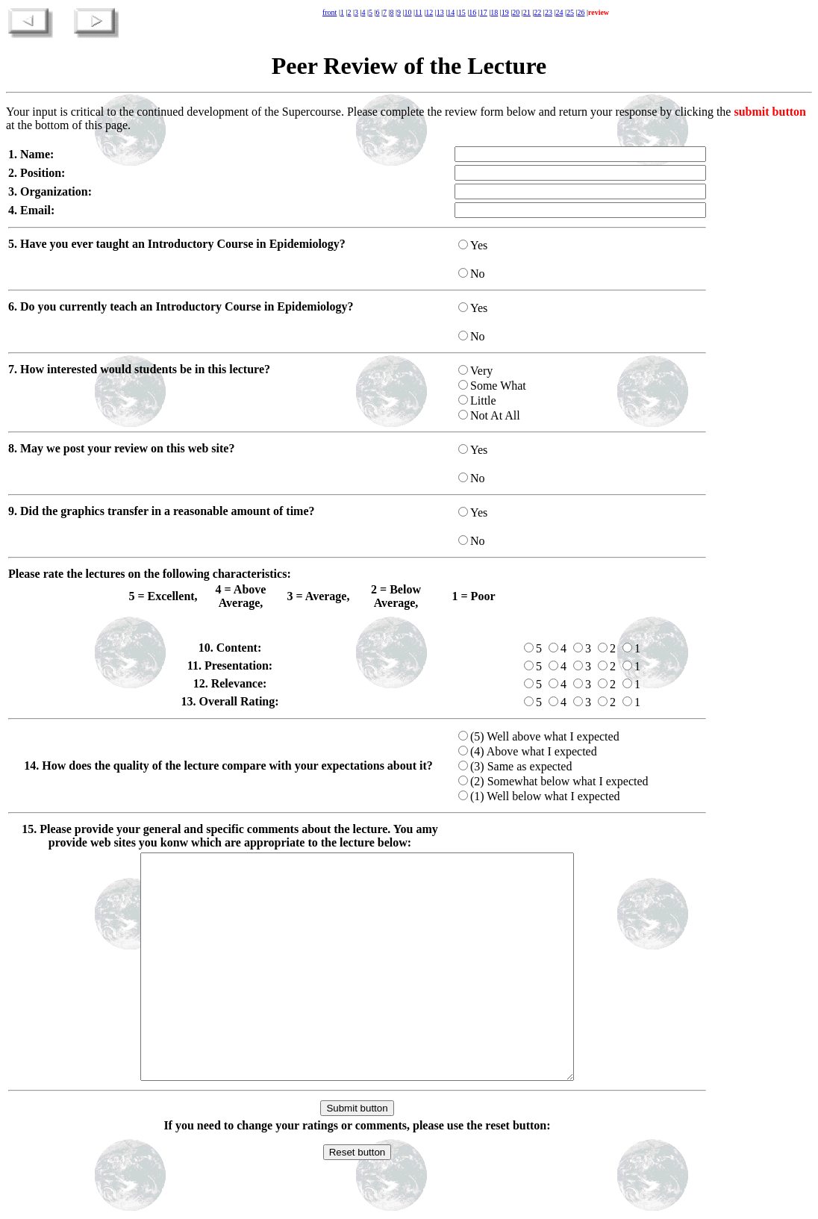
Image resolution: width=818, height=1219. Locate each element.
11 (418, 12)
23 (548, 12)
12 (429, 12)
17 (483, 12)
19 (505, 12)
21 (527, 12)
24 (559, 12)
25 (570, 12)
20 (515, 12)
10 (408, 12)
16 (472, 12)
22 (537, 12)
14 (451, 12)
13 (440, 12)
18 (494, 12)
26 (580, 12)
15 (462, 12)
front (329, 12)
